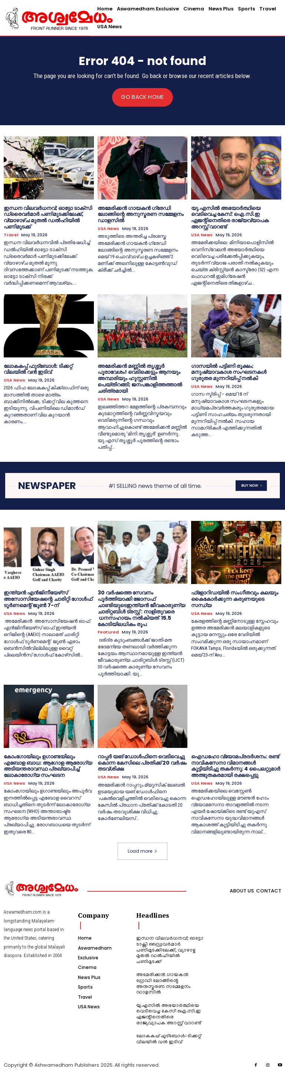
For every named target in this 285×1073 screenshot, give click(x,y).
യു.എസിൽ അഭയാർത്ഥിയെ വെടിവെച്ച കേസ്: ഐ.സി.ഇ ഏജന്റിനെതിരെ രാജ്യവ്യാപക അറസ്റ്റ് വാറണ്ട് (230, 217)
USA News (108, 228)
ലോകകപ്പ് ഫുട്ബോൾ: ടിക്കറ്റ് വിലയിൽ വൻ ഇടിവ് (38, 369)
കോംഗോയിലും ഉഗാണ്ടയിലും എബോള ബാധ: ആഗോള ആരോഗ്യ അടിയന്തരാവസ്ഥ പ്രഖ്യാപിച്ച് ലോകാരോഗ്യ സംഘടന (48, 765)
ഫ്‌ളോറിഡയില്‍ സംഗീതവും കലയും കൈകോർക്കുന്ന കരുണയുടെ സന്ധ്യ (234, 599)
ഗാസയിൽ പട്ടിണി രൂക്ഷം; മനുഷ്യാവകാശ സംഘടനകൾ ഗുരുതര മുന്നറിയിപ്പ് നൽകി (228, 372)
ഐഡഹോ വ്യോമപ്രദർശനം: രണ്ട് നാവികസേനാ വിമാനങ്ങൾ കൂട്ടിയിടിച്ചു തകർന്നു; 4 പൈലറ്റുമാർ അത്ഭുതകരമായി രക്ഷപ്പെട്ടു (235, 765)
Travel (11, 234)
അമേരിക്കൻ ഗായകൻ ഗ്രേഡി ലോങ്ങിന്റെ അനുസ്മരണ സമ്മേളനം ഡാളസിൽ (141, 214)
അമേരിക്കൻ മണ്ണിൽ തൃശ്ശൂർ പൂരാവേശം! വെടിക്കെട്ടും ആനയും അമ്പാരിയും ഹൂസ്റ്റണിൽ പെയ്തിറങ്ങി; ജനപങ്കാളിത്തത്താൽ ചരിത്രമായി (140, 378)
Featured (108, 631)
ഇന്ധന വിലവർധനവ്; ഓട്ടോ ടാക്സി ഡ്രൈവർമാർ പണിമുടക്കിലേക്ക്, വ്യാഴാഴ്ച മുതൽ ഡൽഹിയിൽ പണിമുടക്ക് (48, 217)
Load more (142, 850)
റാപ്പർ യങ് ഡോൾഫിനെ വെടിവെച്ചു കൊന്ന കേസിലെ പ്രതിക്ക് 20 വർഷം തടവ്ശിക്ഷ (142, 762)
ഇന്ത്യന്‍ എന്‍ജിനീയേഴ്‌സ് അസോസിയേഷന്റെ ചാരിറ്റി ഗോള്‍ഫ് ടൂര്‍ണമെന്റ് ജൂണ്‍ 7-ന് (48, 599)
